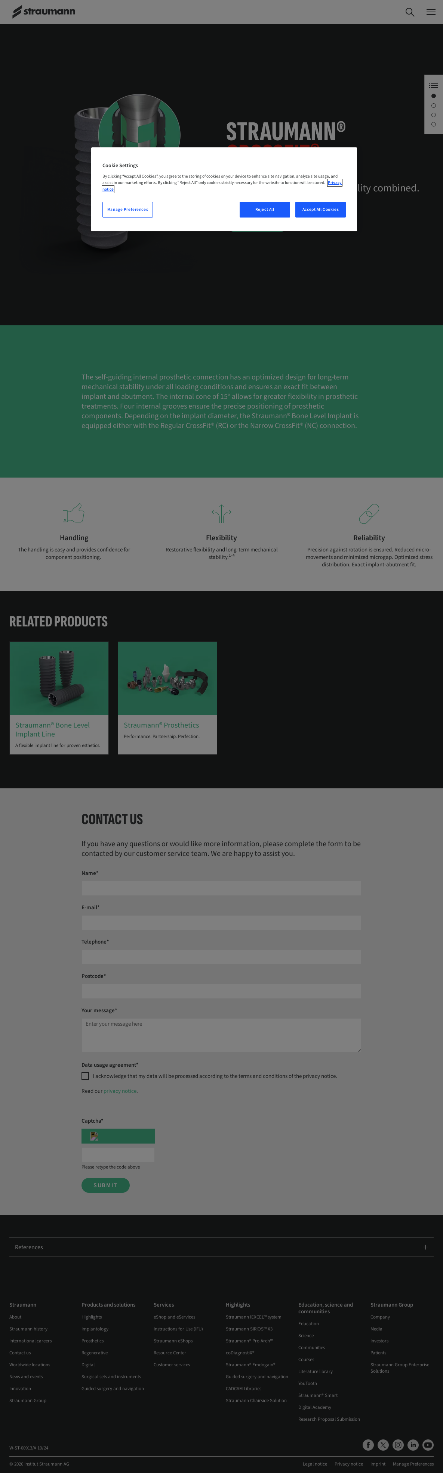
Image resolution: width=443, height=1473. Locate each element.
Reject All (264, 209)
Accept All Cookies (320, 209)
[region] (224, 189)
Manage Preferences (127, 209)
